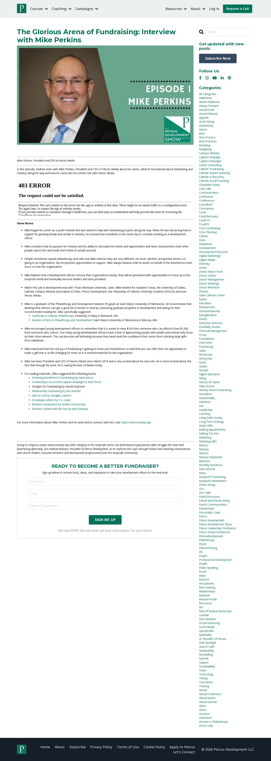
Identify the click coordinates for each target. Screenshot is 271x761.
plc (201, 551)
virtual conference (210, 694)
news (202, 472)
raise (202, 575)
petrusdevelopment (211, 536)
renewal (204, 595)
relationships (207, 591)
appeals (204, 117)
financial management (213, 330)
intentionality (207, 397)
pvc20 (202, 571)
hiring (202, 378)
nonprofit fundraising (212, 476)
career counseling (210, 165)
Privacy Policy (101, 746)
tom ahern (206, 682)
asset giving (206, 121)
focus (202, 334)
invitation (204, 401)
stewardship (206, 650)
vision (202, 709)
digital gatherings (210, 255)
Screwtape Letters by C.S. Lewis (51, 400)
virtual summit (208, 701)
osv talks (205, 492)
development (207, 247)
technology (206, 674)
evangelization (208, 315)
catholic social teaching (214, 180)
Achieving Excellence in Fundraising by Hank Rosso (62, 377)
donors (203, 291)
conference (206, 196)
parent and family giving (214, 500)
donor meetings (209, 283)
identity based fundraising (215, 390)
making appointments (212, 429)
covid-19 (204, 220)
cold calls (205, 188)
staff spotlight (207, 642)
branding (204, 145)
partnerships (206, 508)
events (203, 319)
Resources (176, 8)
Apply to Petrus (182, 746)
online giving (207, 484)
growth (203, 370)
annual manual (208, 113)
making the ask (208, 433)
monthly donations (211, 465)
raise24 (204, 579)
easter (203, 299)
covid (202, 212)
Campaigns (86, 8)
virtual (203, 690)
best (202, 133)
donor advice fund (210, 271)
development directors (213, 251)
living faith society (210, 417)
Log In (214, 8)
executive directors (211, 322)
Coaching (62, 8)
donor (203, 267)
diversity (204, 263)
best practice (207, 137)
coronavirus (206, 208)
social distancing (209, 623)
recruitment (206, 583)
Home (45, 746)
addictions (205, 97)
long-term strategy (211, 421)
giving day (205, 358)
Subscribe (77, 746)
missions (204, 461)
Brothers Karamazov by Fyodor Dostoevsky (59, 404)
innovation (205, 394)
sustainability (207, 666)
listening (204, 413)
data (202, 240)
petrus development (211, 520)
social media (207, 626)
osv (201, 488)
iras (201, 405)
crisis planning (208, 232)
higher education (209, 374)
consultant (205, 204)
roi (201, 607)
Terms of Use (128, 746)
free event (205, 342)
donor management (211, 279)
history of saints (209, 382)
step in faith (206, 646)
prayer (203, 555)
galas (202, 350)
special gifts (206, 630)
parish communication (213, 504)
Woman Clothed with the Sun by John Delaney (60, 408)
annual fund (206, 109)
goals (202, 362)
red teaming (207, 587)
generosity (205, 354)
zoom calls (206, 725)
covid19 (204, 224)
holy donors (207, 386)
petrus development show (215, 524)
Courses (39, 8)
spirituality (205, 634)
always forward (208, 105)
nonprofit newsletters (212, 480)
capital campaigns (210, 161)
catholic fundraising (211, 169)
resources (205, 603)
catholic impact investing (214, 172)
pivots (203, 544)
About (198, 8)
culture (203, 236)
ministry (204, 449)
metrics (203, 445)
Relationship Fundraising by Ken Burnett (56, 391)
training (204, 686)
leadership (205, 409)
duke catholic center (212, 295)
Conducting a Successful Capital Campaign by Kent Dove (66, 382)
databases (205, 244)
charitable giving (209, 184)
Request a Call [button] (237, 9)
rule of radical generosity (215, 611)
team (202, 670)
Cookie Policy (154, 746)
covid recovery (208, 216)
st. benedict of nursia (212, 638)
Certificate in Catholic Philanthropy (53, 315)
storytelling (206, 654)
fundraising (206, 346)
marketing (205, 437)
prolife (203, 563)
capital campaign (209, 157)
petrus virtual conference (214, 532)
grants (203, 366)
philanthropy (206, 540)
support (204, 662)
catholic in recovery (211, 176)
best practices (208, 141)
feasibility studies (210, 326)
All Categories (207, 94)
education (205, 303)
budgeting (205, 149)
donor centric (207, 275)
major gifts (206, 425)
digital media (207, 259)
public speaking (208, 567)
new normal (207, 469)
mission (204, 453)
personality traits (209, 512)
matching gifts (208, 441)
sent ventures (207, 619)
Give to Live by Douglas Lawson (51, 395)
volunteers (205, 717)
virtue (202, 705)
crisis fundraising (209, 228)
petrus (203, 516)
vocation (204, 713)
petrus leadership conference (217, 528)
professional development (215, 559)
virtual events (207, 698)
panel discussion (209, 496)
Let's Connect (184, 752)
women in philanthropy (213, 721)
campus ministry (209, 153)
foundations (206, 338)
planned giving (208, 548)
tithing (203, 678)
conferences (207, 200)
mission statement (210, 457)
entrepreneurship (209, 311)
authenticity (206, 125)
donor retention (209, 287)
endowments (207, 307)
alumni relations (209, 101)
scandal (204, 615)
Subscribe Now (218, 58)
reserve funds (208, 599)
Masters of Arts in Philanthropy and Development (62, 320)
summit (204, 658)
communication (208, 192)
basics (203, 129)
